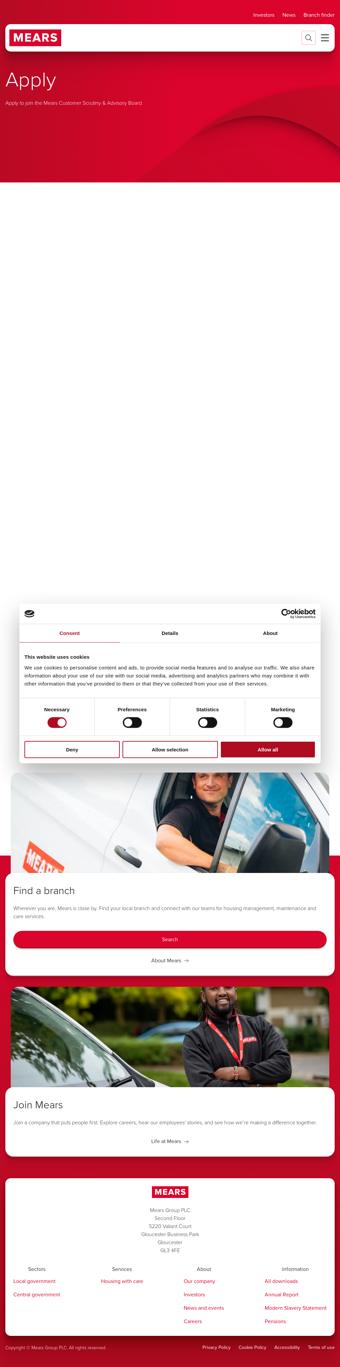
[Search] (170, 939)
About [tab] (270, 633)
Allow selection (170, 749)
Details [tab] (170, 633)
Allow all (268, 749)
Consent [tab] (70, 633)
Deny (72, 749)
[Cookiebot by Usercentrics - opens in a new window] (286, 614)
